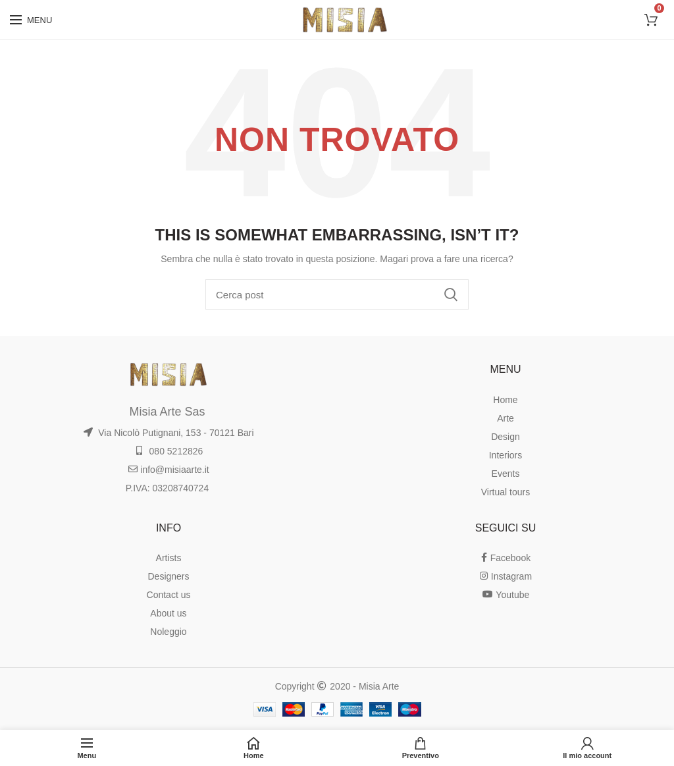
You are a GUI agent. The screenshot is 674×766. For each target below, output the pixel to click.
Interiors (506, 455)
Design (505, 436)
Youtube (506, 594)
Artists (169, 558)
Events (506, 473)
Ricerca (450, 294)
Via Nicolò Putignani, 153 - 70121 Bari (168, 432)
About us (168, 613)
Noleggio (168, 631)
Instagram (505, 576)
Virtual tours (505, 492)
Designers (168, 576)
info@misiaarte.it (168, 469)
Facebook (505, 558)
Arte (505, 418)
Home (505, 400)
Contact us (169, 594)
